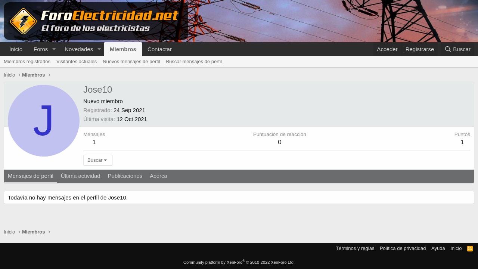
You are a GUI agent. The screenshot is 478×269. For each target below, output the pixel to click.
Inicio (15, 49)
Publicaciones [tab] (125, 176)
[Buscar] (457, 49)
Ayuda (438, 248)
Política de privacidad (403, 248)
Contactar (160, 49)
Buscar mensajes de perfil (194, 61)
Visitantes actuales (76, 61)
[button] (54, 49)
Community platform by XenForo (239, 262)
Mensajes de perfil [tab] (30, 176)
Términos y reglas (355, 248)
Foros (41, 49)
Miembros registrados (27, 61)
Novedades (79, 49)
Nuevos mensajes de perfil (131, 61)
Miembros (123, 49)
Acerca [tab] (158, 176)
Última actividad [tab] (80, 176)
